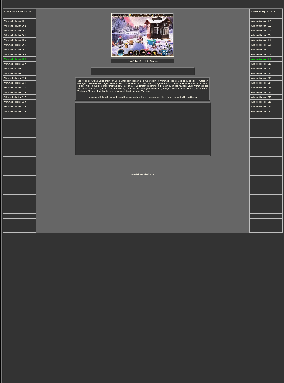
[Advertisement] (133, 4)
